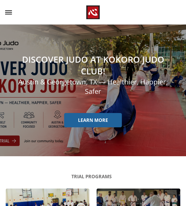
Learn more (93, 120)
